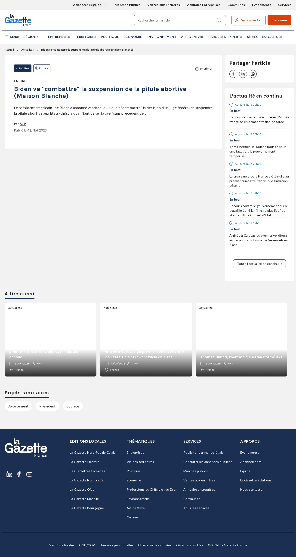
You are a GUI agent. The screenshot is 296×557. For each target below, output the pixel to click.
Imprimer (204, 69)
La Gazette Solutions (256, 480)
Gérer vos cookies (189, 545)
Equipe (245, 471)
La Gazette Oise (82, 489)
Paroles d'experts (225, 37)
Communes (236, 5)
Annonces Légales (87, 5)
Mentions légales (61, 545)
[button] (12, 37)
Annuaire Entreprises (204, 5)
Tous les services (196, 508)
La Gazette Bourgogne (87, 508)
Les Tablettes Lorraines (87, 471)
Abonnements (251, 462)
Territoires (85, 37)
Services (284, 5)
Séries (252, 37)
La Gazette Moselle (84, 499)
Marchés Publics (127, 5)
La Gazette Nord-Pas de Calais (92, 452)
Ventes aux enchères (199, 480)
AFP (23, 124)
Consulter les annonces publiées (207, 462)
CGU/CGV (87, 545)
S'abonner (279, 20)
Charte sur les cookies (155, 545)
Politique (110, 37)
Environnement (161, 37)
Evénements (261, 5)
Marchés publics (195, 471)
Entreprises (59, 37)
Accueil (9, 49)
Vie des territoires (140, 462)
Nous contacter (252, 489)
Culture (132, 517)
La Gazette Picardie (84, 462)
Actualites (27, 49)
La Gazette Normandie (86, 480)
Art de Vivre (192, 37)
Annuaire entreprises (199, 489)
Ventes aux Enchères (163, 5)
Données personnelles (116, 545)
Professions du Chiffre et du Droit (152, 489)
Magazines (272, 37)
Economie (132, 37)
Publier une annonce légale (203, 452)
